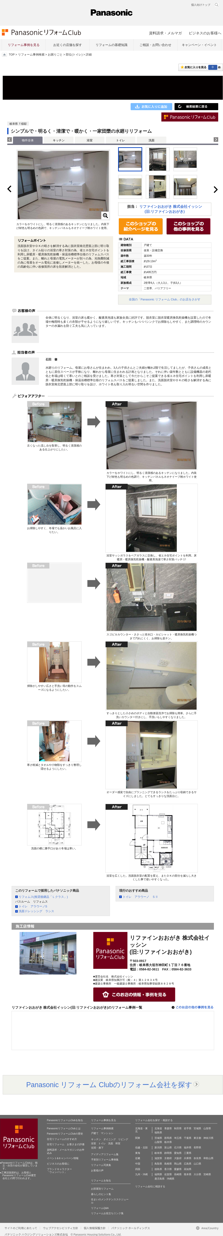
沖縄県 (170, 1178)
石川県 (178, 1147)
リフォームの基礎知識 (111, 45)
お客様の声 (97, 1170)
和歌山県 (208, 1158)
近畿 (137, 1158)
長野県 (197, 1147)
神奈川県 (208, 1138)
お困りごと (55, 54)
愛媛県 (178, 1169)
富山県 (168, 1147)
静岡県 (168, 1153)
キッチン (59, 140)
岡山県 (178, 1163)
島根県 (168, 1163)
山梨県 (158, 1142)
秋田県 (178, 1128)
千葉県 (187, 1138)
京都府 (168, 1158)
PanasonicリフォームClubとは (64, 1128)
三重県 (187, 1153)
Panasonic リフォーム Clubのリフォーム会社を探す (109, 1085)
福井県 (187, 1147)
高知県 (187, 1169)
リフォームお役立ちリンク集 (107, 1213)
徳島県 (158, 1169)
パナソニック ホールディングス (130, 1228)
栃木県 (168, 1142)
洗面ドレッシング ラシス (36, 911)
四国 (137, 1169)
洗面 (152, 140)
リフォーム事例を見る (24, 45)
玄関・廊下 (97, 1147)
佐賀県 (168, 1174)
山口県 (197, 1163)
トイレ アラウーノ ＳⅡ (140, 896)
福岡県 (158, 1174)
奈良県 (197, 1158)
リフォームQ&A (100, 1208)
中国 (137, 1163)
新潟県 (158, 1147)
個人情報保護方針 (95, 1228)
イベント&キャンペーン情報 (63, 1158)
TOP (12, 54)
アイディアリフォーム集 (105, 1154)
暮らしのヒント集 (101, 1194)
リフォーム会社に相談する (150, 1186)
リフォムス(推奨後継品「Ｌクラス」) (43, 896)
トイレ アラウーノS (33, 906)
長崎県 (178, 1174)
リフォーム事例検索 (31, 54)
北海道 (158, 1128)
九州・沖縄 (141, 1174)
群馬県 (168, 1138)
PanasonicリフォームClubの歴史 (65, 1133)
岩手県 (187, 1128)
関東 (137, 1138)
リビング (123, 1139)
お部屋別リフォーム (102, 1188)
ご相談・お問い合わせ (155, 45)
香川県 (168, 1169)
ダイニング (109, 1139)
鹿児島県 (160, 1178)
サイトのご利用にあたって (21, 1228)
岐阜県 (158, 1153)
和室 (117, 1143)
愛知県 (178, 1153)
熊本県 (187, 1174)
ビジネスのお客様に (58, 1163)
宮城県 (197, 1128)
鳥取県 (158, 1163)
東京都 (197, 1138)
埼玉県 (178, 1138)
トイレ (120, 140)
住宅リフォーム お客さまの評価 (65, 1144)
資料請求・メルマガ (165, 33)
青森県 (168, 1128)
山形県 (207, 1128)
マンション (107, 1133)
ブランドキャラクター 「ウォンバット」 (59, 1171)
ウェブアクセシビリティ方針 (60, 1228)
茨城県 (158, 1138)
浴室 (90, 140)
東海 (137, 1153)
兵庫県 (187, 1158)
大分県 (197, 1174)
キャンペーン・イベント (199, 45)
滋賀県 (158, 1158)
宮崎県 (207, 1174)
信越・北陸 (141, 1147)
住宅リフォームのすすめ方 (62, 1139)
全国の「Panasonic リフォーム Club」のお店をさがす (165, 299)
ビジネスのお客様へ (205, 33)
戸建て (95, 1133)
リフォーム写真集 (101, 1165)
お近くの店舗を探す (67, 45)
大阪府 (178, 1158)
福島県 (158, 1132)
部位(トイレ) (74, 54)
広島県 (187, 1163)
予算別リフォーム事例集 (105, 1159)
